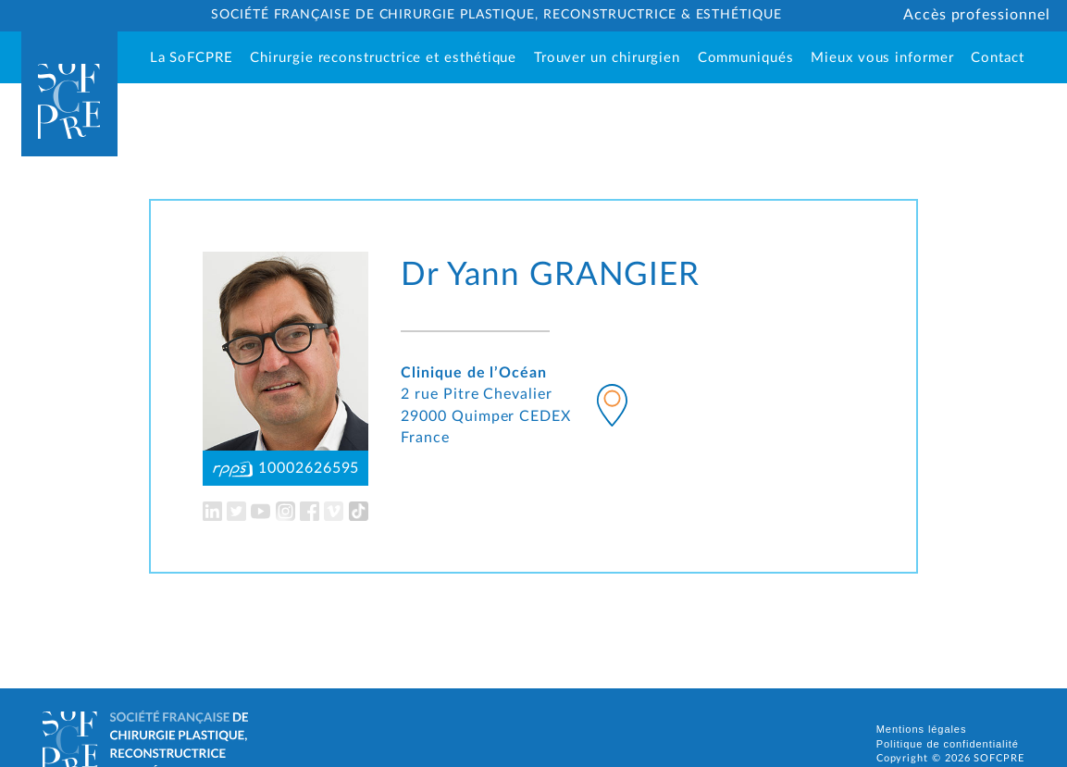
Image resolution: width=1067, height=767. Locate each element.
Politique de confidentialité (947, 743)
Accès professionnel (976, 14)
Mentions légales (921, 729)
